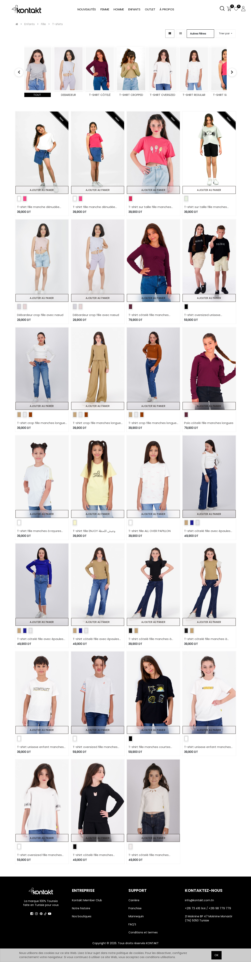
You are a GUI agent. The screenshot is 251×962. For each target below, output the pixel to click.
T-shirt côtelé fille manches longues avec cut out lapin (93, 855)
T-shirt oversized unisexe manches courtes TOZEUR (203, 315)
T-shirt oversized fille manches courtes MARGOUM (95, 747)
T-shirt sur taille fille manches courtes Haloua (205, 207)
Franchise (135, 908)
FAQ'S (132, 924)
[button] (226, 33)
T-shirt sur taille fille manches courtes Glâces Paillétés (149, 207)
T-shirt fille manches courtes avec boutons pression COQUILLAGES (149, 747)
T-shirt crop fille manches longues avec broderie (42, 423)
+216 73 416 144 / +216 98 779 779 (208, 908)
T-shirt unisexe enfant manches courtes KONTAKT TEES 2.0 (207, 747)
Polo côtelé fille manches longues (208, 423)
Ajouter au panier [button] (42, 190)
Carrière (133, 900)
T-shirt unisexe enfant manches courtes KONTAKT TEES (40, 747)
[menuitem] (166, 9)
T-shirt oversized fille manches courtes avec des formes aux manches (39, 855)
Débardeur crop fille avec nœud (40, 315)
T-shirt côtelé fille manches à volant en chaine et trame (149, 639)
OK (216, 955)
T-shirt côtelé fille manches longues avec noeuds (148, 315)
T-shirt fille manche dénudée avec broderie (38, 207)
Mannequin (136, 916)
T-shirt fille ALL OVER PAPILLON (149, 531)
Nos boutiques (81, 916)
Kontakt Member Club (87, 900)
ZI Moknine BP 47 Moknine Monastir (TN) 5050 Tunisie (208, 918)
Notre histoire (81, 908)
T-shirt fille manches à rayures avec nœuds (39, 531)
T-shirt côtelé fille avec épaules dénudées (207, 531)
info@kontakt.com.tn (200, 900)
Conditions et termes (143, 932)
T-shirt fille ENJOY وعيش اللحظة (94, 531)
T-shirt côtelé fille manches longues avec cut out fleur (148, 855)
